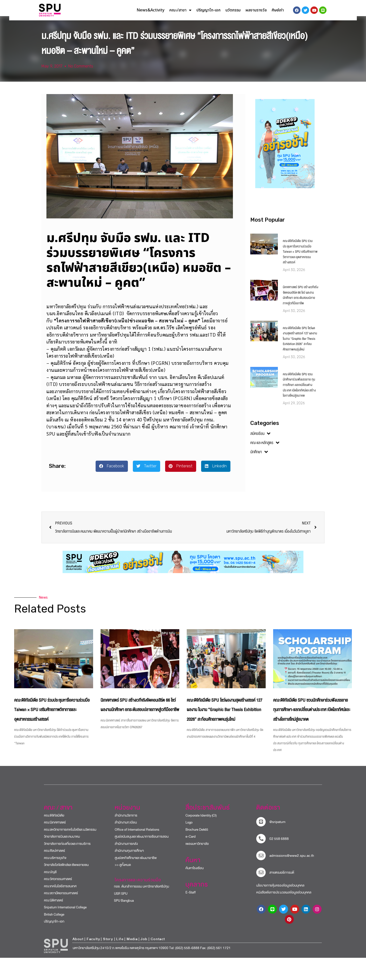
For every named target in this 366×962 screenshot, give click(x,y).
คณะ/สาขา (180, 10)
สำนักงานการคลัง (126, 848)
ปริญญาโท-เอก (208, 10)
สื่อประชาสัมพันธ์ (207, 812)
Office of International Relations (137, 833)
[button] (112, 470)
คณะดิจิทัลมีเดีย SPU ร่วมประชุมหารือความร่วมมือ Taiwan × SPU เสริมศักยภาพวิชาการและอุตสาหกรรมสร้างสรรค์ (300, 255)
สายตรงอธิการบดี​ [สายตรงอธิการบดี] (281, 877)
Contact (158, 943)
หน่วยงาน (127, 812)
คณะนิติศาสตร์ (53, 904)
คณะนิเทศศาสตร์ (55, 826)
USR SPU (118, 897)
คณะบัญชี (50, 876)
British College (54, 918)
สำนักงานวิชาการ (126, 819)
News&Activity (150, 10)
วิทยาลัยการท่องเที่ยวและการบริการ (67, 848)
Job (144, 943)
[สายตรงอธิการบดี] (261, 876)
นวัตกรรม (233, 10)
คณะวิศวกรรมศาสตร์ (58, 883)
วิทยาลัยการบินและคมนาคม (62, 841)
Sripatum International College (65, 911)
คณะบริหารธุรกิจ (55, 862)
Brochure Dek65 (196, 833)
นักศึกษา (259, 456)
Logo (188, 826)
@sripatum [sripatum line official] (277, 826)
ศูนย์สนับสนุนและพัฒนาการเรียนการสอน (142, 841)
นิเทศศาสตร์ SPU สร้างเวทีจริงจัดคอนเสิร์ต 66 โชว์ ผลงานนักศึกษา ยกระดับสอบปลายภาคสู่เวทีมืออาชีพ (300, 299)
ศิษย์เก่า (278, 10)
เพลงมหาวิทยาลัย (197, 848)
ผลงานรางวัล (256, 10)
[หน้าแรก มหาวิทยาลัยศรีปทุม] (56, 950)
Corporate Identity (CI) (201, 819)
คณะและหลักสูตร (264, 447)
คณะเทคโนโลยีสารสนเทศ (60, 890)
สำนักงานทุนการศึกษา (129, 855)
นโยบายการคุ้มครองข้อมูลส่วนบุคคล (280, 889)
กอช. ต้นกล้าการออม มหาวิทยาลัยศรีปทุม (139, 890)
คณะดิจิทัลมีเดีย (54, 819)
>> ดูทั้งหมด (123, 869)
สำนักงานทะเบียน (126, 826)
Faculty (93, 943)
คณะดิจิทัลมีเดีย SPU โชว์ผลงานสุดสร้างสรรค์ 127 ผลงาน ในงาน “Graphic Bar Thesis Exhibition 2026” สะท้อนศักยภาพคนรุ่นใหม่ (300, 343)
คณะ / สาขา (58, 812)
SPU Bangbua (122, 905)
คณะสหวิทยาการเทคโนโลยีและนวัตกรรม (70, 833)
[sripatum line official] (261, 826)
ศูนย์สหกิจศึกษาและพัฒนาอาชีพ (136, 862)
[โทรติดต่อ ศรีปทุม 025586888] (261, 843)
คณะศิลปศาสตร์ (54, 855)
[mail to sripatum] (261, 859)
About (78, 943)
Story (108, 943)
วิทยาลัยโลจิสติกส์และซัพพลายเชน (66, 869)
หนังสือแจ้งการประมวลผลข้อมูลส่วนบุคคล (283, 896)
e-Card (190, 841)
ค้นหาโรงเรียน (194, 872)
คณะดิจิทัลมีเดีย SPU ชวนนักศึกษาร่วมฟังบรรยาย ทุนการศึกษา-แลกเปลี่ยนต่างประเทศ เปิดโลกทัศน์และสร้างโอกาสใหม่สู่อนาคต (299, 389)
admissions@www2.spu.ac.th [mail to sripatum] (291, 860)
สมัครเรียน (260, 438)
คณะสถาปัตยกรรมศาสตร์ (61, 897)
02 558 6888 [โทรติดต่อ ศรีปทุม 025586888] (279, 843)
